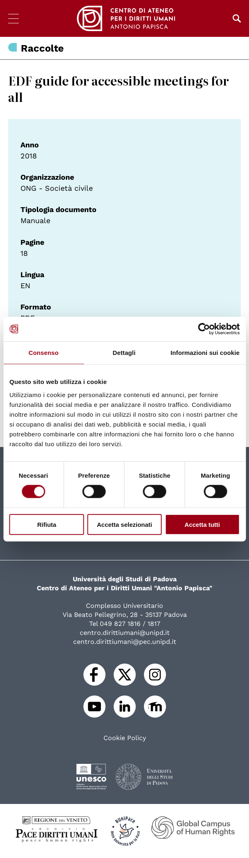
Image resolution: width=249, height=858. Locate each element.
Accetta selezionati (124, 524)
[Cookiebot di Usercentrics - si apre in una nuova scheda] (204, 329)
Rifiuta (46, 524)
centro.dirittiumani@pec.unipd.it (124, 642)
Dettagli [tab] (124, 352)
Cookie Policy (124, 738)
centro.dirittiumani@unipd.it (125, 633)
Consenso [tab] (43, 352)
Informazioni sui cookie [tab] (205, 352)
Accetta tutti (202, 524)
